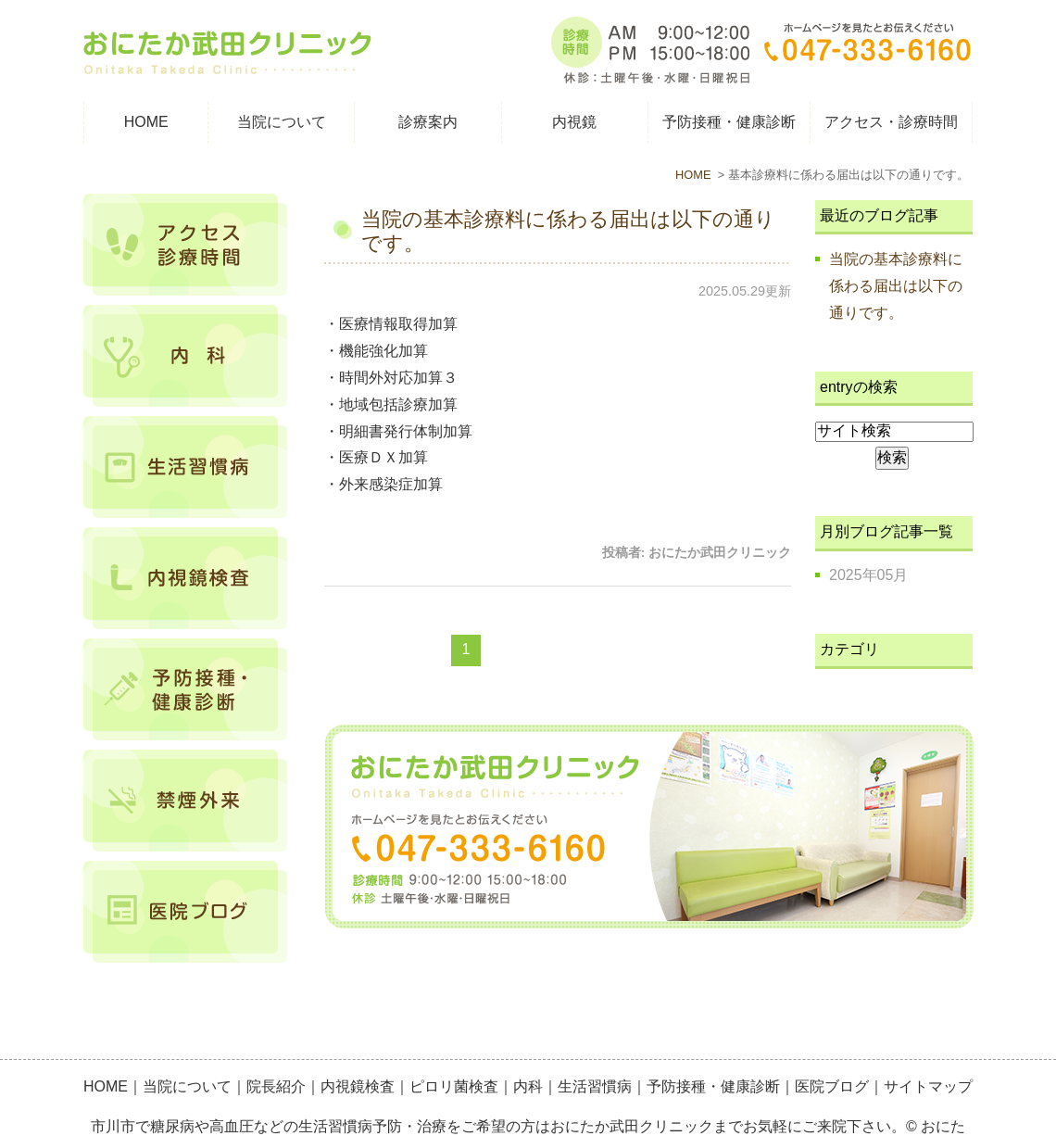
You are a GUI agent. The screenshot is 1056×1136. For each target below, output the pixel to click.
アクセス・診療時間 (891, 122)
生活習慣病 (595, 1046)
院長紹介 (276, 1046)
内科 (528, 1046)
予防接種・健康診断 (713, 1046)
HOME (146, 122)
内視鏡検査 (358, 1046)
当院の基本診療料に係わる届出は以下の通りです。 (895, 286)
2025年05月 (868, 575)
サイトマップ (928, 1046)
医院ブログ (832, 1046)
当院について (187, 1046)
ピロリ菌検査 (453, 1046)
